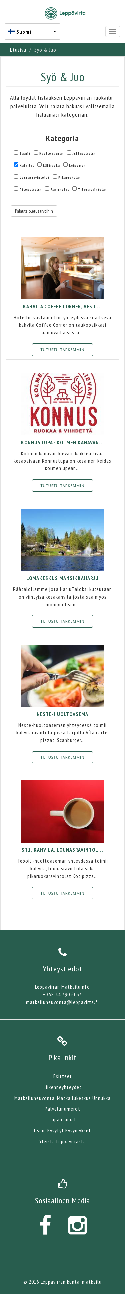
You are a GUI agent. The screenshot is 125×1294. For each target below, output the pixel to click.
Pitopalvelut (31, 189)
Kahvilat (27, 165)
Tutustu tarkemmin (63, 349)
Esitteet (62, 1076)
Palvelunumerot (62, 1108)
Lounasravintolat (34, 177)
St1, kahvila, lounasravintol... (62, 849)
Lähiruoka (51, 165)
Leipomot (77, 165)
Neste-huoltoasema (62, 714)
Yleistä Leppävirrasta (62, 1141)
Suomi (23, 31)
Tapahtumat (62, 1119)
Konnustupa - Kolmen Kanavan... (62, 442)
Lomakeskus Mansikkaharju (62, 578)
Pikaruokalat (69, 177)
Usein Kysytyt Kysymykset (62, 1130)
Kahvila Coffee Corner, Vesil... (62, 306)
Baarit (25, 153)
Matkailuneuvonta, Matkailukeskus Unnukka (62, 1098)
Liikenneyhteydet (63, 1087)
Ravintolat (60, 189)
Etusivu (18, 49)
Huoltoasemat (51, 153)
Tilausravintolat (92, 189)
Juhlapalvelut (84, 153)
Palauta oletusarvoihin (34, 211)
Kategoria (62, 138)
